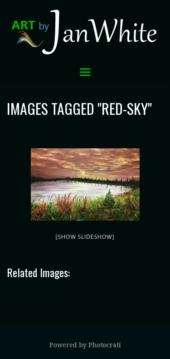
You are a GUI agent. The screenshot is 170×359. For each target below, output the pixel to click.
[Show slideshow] (84, 236)
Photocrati (104, 345)
